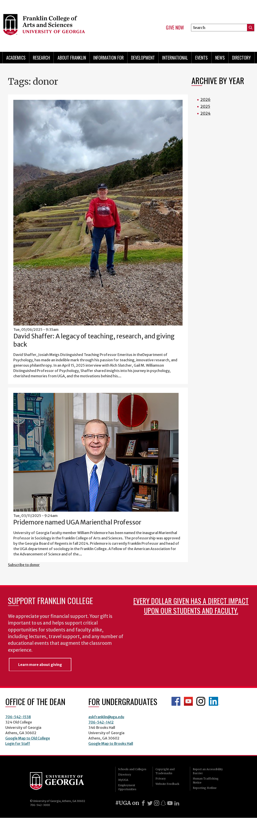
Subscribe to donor (24, 565)
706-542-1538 (18, 717)
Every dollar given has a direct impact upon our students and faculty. (191, 605)
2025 (205, 106)
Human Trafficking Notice (206, 780)
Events (201, 57)
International (175, 57)
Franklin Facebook (175, 701)
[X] (150, 803)
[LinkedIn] (176, 803)
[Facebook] (143, 803)
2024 (205, 113)
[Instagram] (156, 803)
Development (143, 57)
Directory (241, 57)
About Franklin (72, 57)
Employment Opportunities (127, 787)
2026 (205, 99)
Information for (108, 57)
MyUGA (123, 780)
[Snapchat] (163, 803)
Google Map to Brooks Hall (110, 743)
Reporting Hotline (205, 788)
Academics (16, 57)
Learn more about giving (40, 664)
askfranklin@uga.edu (106, 717)
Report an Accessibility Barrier (208, 771)
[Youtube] (170, 803)
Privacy (160, 778)
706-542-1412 (101, 722)
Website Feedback (167, 784)
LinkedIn (214, 701)
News (220, 57)
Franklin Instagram (200, 701)
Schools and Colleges (132, 769)
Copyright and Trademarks (165, 771)
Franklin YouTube (188, 701)
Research (41, 57)
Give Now (175, 28)
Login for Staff (17, 743)
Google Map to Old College (27, 738)
